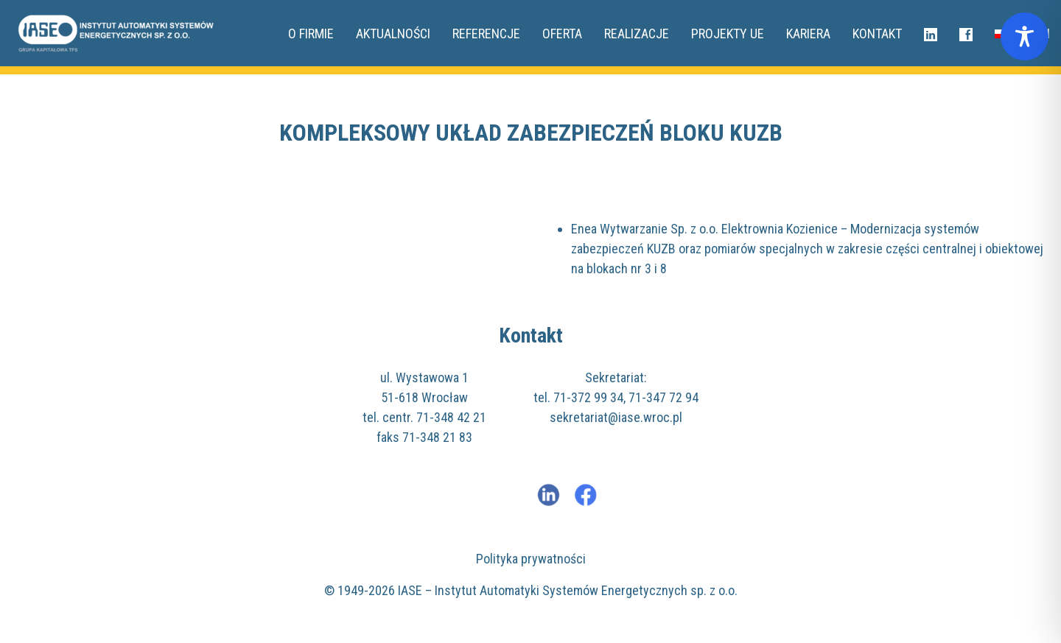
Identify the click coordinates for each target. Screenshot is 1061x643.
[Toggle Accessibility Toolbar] (1024, 36)
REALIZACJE (636, 33)
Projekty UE (727, 33)
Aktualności (393, 33)
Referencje (486, 33)
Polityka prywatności (531, 558)
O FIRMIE (311, 33)
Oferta (562, 33)
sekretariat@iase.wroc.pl (616, 417)
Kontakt (877, 33)
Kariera (808, 33)
